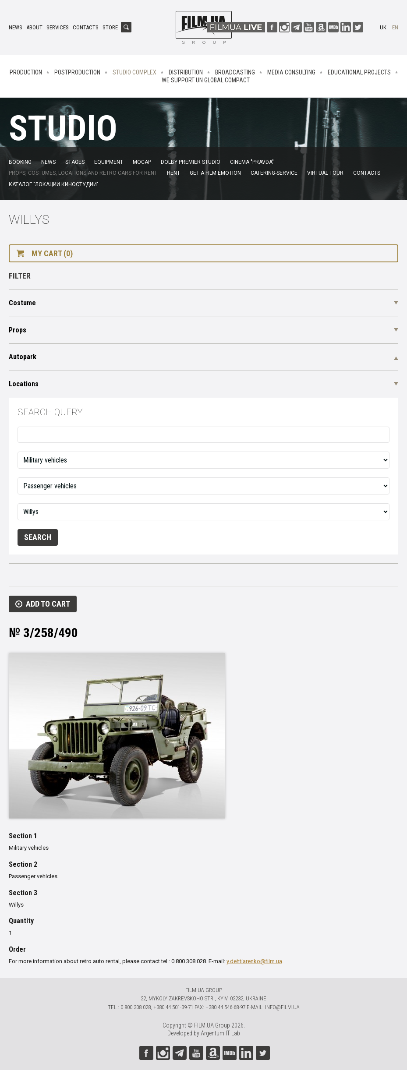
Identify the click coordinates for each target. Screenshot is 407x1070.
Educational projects (359, 72)
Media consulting (291, 72)
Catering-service (274, 173)
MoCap (142, 162)
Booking (20, 162)
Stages (75, 162)
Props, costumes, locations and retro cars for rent (83, 173)
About (34, 27)
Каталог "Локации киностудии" (54, 184)
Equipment (108, 162)
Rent (173, 173)
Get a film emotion (215, 173)
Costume (22, 303)
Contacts (86, 27)
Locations (24, 384)
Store (110, 27)
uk (383, 27)
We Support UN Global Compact (206, 80)
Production (26, 72)
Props (17, 330)
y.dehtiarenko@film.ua (254, 961)
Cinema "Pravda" (252, 162)
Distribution (186, 72)
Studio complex (134, 72)
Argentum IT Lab (220, 1033)
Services (57, 27)
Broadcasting (235, 72)
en (395, 27)
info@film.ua (282, 1007)
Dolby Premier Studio (190, 162)
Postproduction (77, 72)
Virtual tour (325, 173)
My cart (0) (52, 253)
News (15, 27)
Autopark (22, 357)
